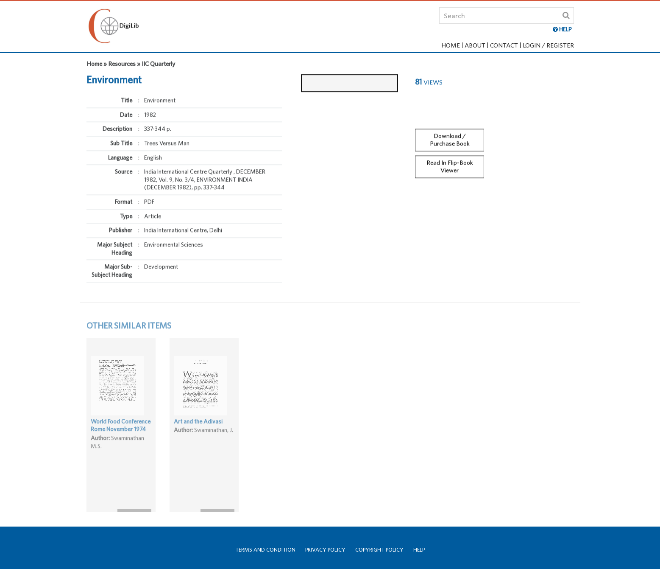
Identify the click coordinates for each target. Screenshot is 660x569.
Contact (504, 45)
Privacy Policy (325, 550)
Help (419, 550)
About (475, 45)
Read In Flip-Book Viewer (449, 162)
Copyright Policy (379, 550)
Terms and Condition (265, 550)
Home (450, 45)
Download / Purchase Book (450, 135)
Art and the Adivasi (198, 430)
